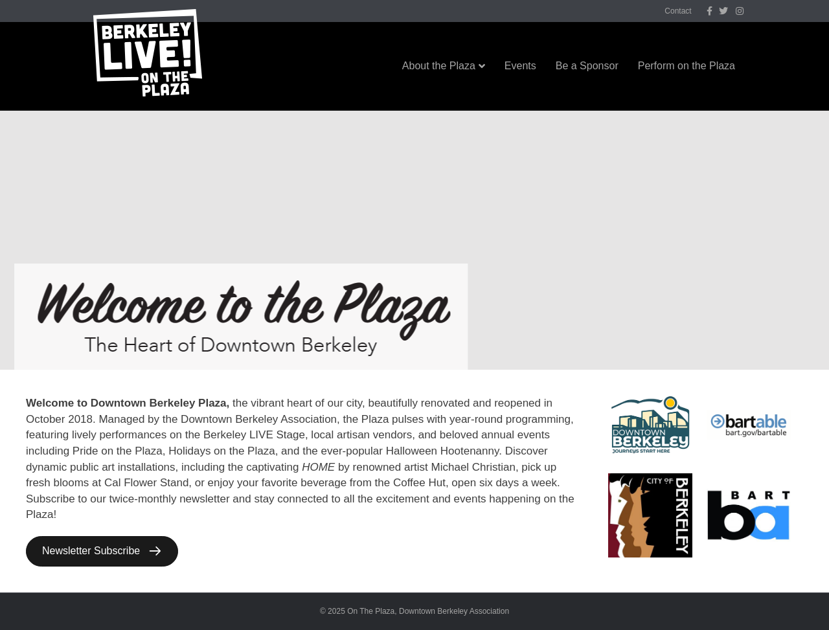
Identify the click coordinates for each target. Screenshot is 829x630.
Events (520, 65)
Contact (677, 11)
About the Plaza (438, 65)
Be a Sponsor (587, 65)
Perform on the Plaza (686, 65)
